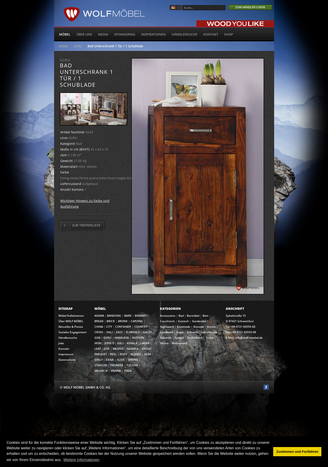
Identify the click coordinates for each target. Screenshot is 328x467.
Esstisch (183, 321)
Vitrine (164, 343)
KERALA (132, 343)
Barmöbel (193, 316)
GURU (77, 46)
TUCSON (132, 365)
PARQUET (100, 354)
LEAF (97, 349)
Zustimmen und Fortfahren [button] (297, 451)
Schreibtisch (209, 332)
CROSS (98, 332)
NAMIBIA (132, 349)
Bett (205, 316)
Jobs (61, 343)
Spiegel (179, 338)
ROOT (123, 354)
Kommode (183, 327)
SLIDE (121, 360)
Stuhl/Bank (194, 338)
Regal (180, 332)
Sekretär (165, 338)
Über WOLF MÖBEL (70, 321)
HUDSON (138, 338)
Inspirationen (153, 34)
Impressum (65, 354)
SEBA (147, 354)
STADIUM (100, 365)
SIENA (110, 360)
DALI (109, 332)
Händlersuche (184, 34)
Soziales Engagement (72, 332)
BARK (128, 316)
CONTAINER (123, 327)
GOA (97, 338)
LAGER (145, 343)
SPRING (133, 360)
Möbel (64, 34)
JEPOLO (109, 343)
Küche (211, 327)
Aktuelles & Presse (70, 327)
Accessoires (167, 316)
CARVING (137, 321)
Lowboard (166, 332)
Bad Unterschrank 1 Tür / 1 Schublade (115, 46)
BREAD (99, 321)
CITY (109, 327)
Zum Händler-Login (250, 7)
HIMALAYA (122, 338)
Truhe (210, 338)
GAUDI (147, 332)
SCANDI (136, 354)
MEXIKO (118, 349)
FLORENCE (133, 332)
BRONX (122, 321)
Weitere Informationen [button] (81, 460)
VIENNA (116, 371)
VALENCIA (101, 371)
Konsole (198, 327)
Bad (181, 316)
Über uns (84, 34)
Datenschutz (67, 360)
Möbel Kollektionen (71, 316)
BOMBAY (140, 316)
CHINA (98, 327)
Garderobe (199, 321)
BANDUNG (114, 316)
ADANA (99, 316)
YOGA (128, 371)
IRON (97, 343)
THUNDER (116, 365)
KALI (120, 343)
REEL (113, 354)
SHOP (228, 34)
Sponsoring (124, 34)
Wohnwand (179, 343)
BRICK (111, 321)
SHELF (98, 360)
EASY (119, 332)
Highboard (167, 327)
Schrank (192, 332)
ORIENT (147, 349)
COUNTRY (140, 327)
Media (103, 34)
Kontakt (210, 34)
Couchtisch (167, 321)
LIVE (107, 349)
